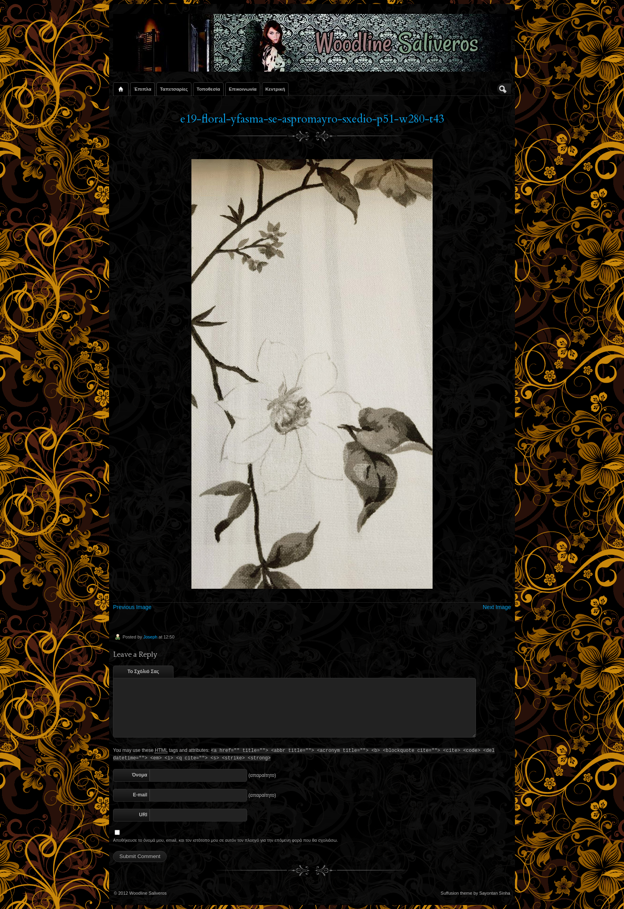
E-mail (140, 795)
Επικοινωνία (243, 88)
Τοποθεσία (208, 88)
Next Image (497, 607)
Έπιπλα (142, 88)
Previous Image (132, 607)
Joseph (150, 637)
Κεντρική (275, 88)
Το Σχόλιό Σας (143, 671)
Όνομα (139, 775)
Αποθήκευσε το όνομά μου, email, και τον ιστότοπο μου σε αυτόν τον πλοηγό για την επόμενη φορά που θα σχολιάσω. (225, 840)
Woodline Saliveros (148, 893)
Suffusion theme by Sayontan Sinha (475, 893)
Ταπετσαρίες (174, 88)
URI (143, 815)
